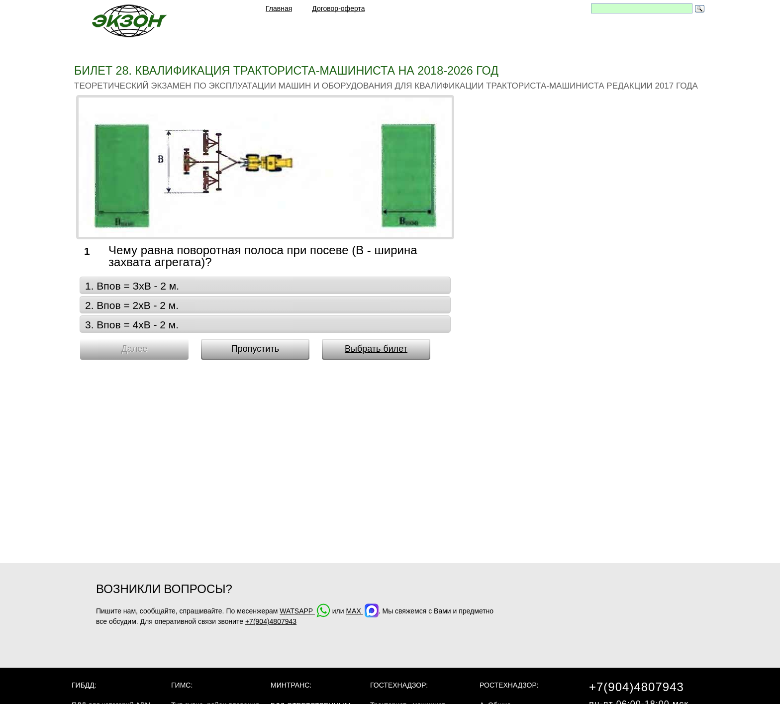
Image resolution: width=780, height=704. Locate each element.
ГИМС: (182, 685)
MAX (362, 611)
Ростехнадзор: (509, 685)
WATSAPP (305, 611)
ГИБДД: (84, 685)
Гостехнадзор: (399, 685)
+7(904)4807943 (270, 621)
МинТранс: (291, 685)
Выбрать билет (376, 349)
